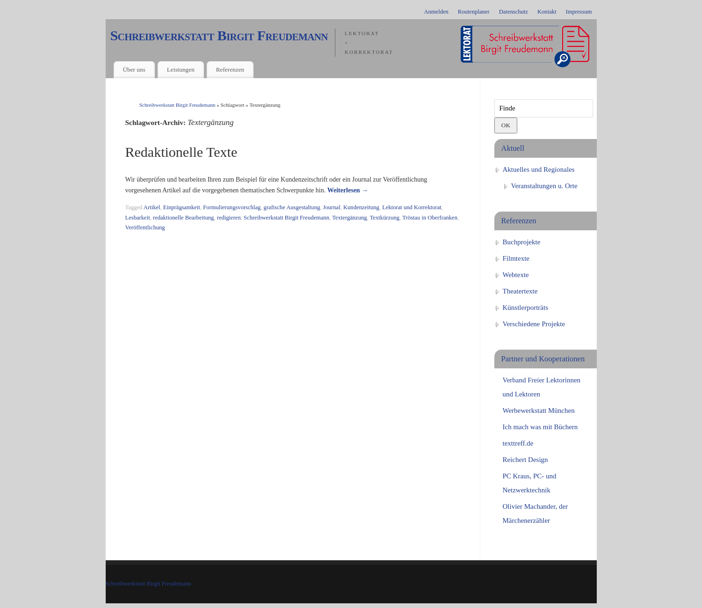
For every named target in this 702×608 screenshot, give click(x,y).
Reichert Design (525, 459)
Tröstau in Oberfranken (429, 217)
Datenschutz (513, 11)
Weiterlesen (347, 190)
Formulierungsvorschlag (232, 207)
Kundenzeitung (361, 207)
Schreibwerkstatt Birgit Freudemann (219, 36)
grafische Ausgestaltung (292, 207)
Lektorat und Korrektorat (411, 207)
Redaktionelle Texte (181, 152)
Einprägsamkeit (181, 207)
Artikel (152, 207)
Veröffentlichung (145, 227)
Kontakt (547, 11)
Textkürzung (384, 217)
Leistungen (181, 69)
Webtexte (516, 274)
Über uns (134, 69)
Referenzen (230, 69)
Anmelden (436, 11)
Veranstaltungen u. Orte (544, 186)
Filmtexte (516, 258)
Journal (331, 207)
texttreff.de (518, 443)
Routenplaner (474, 11)
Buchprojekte (522, 242)
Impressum (579, 11)
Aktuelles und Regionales (539, 169)
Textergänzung (349, 217)
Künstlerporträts (525, 307)
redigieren (229, 217)
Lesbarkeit (137, 217)
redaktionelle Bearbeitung (183, 217)
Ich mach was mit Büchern (540, 427)
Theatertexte (520, 291)
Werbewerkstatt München (539, 410)
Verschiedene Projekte (534, 324)
